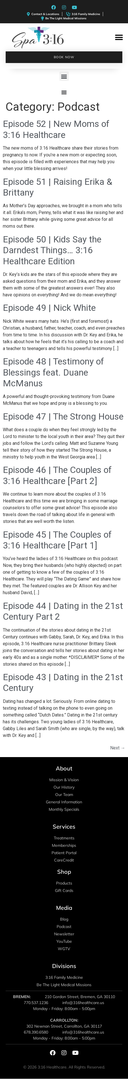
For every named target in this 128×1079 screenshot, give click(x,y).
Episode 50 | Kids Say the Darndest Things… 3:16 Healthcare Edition (52, 250)
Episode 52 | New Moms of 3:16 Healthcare (56, 129)
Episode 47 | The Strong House (63, 416)
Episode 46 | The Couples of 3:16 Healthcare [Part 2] (57, 475)
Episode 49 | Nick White (49, 307)
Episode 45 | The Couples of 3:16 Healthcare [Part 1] (57, 540)
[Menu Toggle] (64, 92)
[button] (118, 37)
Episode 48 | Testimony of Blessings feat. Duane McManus (53, 372)
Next (117, 748)
